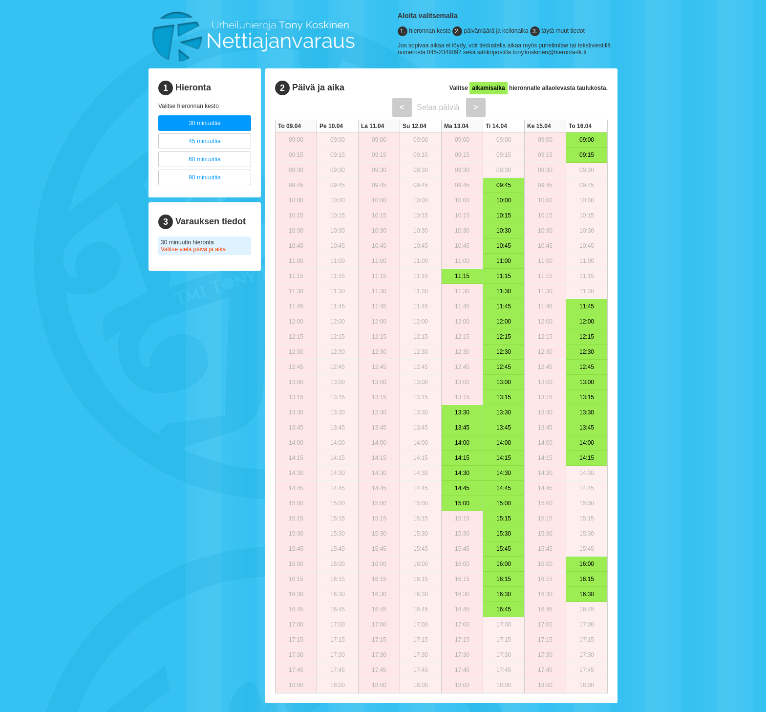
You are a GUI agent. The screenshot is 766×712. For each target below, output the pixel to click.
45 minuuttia (204, 141)
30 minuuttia (204, 123)
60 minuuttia (204, 159)
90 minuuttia (204, 177)
